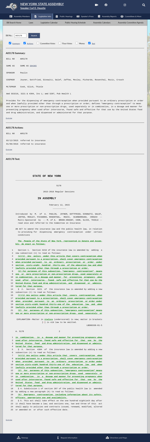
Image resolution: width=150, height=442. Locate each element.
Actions (30, 49)
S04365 (33, 71)
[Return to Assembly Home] (39, 7)
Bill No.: (9, 39)
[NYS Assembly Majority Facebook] (101, 5)
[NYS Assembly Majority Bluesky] (130, 5)
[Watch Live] (91, 5)
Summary (16, 49)
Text (94, 49)
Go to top (9, 124)
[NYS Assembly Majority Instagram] (120, 5)
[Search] (140, 5)
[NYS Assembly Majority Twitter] (111, 5)
